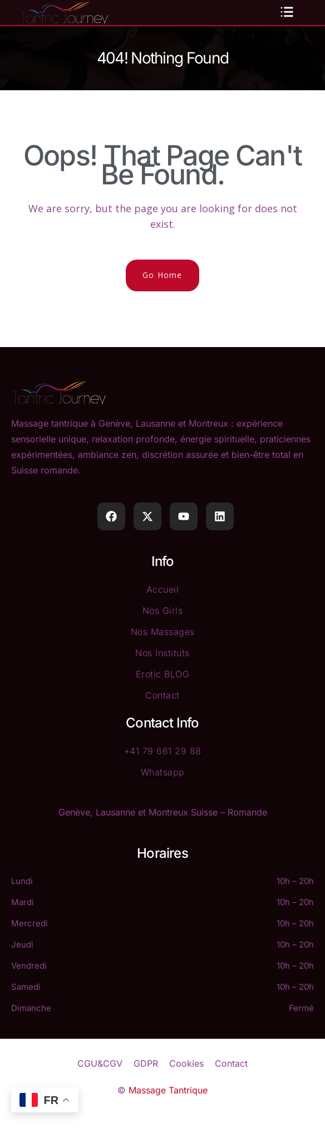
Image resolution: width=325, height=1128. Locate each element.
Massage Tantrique (168, 1090)
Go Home (162, 275)
